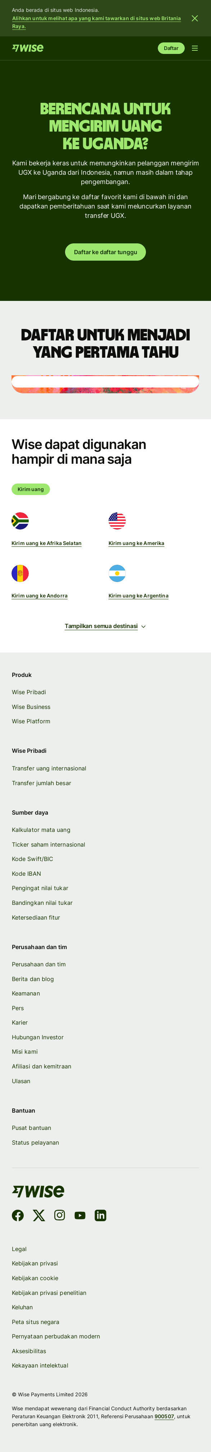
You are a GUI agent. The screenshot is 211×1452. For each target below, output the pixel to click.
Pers (18, 1008)
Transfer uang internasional (49, 768)
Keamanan (26, 993)
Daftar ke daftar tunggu (105, 252)
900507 (164, 1416)
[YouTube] (80, 1217)
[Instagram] (59, 1217)
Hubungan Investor (38, 1037)
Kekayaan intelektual (40, 1365)
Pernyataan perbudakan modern (56, 1336)
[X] (39, 1217)
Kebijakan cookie (35, 1278)
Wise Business (31, 706)
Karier (20, 1022)
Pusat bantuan (31, 1127)
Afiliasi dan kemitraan (41, 1066)
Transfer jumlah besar (41, 783)
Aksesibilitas (29, 1351)
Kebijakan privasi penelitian (49, 1292)
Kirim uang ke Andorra (40, 595)
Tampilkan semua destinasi (106, 625)
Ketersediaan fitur (36, 917)
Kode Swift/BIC (32, 858)
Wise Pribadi (29, 692)
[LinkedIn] (101, 1217)
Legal (19, 1248)
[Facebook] (18, 1217)
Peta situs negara (35, 1321)
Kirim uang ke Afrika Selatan (47, 543)
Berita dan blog (33, 978)
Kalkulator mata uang (41, 829)
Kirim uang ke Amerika (137, 543)
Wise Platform (31, 721)
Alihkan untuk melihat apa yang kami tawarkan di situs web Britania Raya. (96, 22)
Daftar (171, 48)
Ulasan (21, 1081)
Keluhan (22, 1307)
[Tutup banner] (195, 18)
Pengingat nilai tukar (40, 888)
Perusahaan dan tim (39, 964)
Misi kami (25, 1051)
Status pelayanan (35, 1142)
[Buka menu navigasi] (195, 48)
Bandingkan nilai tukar (42, 902)
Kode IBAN (26, 873)
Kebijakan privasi (35, 1263)
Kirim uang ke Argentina (139, 595)
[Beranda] (27, 48)
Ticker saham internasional (48, 844)
